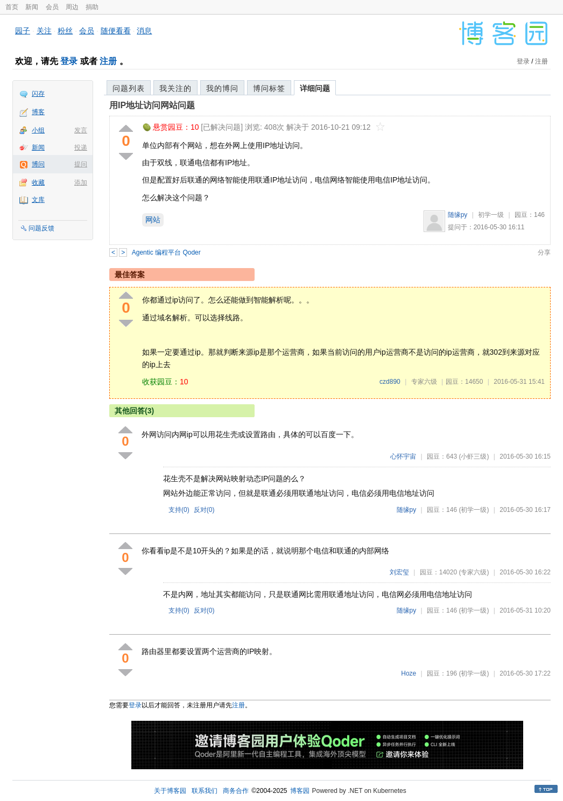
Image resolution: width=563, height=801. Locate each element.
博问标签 (269, 88)
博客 (38, 112)
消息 (144, 30)
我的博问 (222, 88)
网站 (152, 219)
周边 (72, 7)
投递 (80, 147)
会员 (52, 7)
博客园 (299, 791)
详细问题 (315, 88)
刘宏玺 (399, 572)
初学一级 (491, 215)
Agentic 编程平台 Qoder (166, 252)
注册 (108, 61)
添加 (80, 182)
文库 (38, 199)
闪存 (38, 93)
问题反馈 (41, 228)
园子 (22, 30)
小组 (38, 130)
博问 (38, 164)
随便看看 (116, 30)
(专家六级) (474, 572)
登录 (69, 61)
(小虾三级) (474, 456)
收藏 (38, 182)
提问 (80, 164)
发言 (80, 130)
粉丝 (65, 30)
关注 (44, 30)
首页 (11, 7)
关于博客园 (170, 791)
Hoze (408, 673)
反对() (204, 510)
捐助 (92, 7)
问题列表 (128, 88)
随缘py (458, 215)
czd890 (389, 381)
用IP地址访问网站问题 (152, 105)
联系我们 (204, 791)
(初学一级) (474, 510)
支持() (178, 510)
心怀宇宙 (403, 456)
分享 (544, 252)
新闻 (31, 7)
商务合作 (236, 791)
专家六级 (424, 381)
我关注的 (175, 88)
